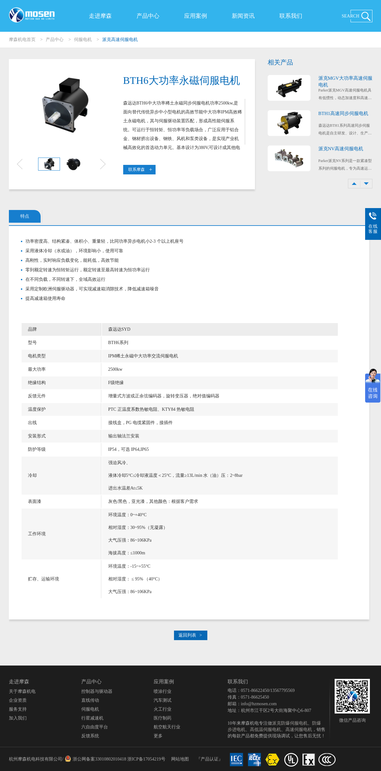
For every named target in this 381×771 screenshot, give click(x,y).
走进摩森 (100, 16)
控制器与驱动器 (96, 691)
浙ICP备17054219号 (146, 759)
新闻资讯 (243, 16)
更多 (158, 736)
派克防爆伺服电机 (290, 723)
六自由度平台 (94, 727)
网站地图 (180, 759)
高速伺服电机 (298, 729)
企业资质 (18, 700)
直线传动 (90, 700)
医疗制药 (162, 718)
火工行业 (162, 709)
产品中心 (148, 16)
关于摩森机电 (22, 691)
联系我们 (290, 16)
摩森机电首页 (22, 39)
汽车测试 (162, 700)
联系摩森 (140, 169)
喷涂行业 (162, 691)
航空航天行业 (167, 727)
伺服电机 (83, 39)
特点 (24, 216)
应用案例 (195, 16)
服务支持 (18, 709)
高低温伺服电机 (265, 729)
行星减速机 (92, 718)
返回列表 (190, 635)
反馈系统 (90, 736)
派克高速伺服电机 (120, 39)
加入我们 (18, 718)
